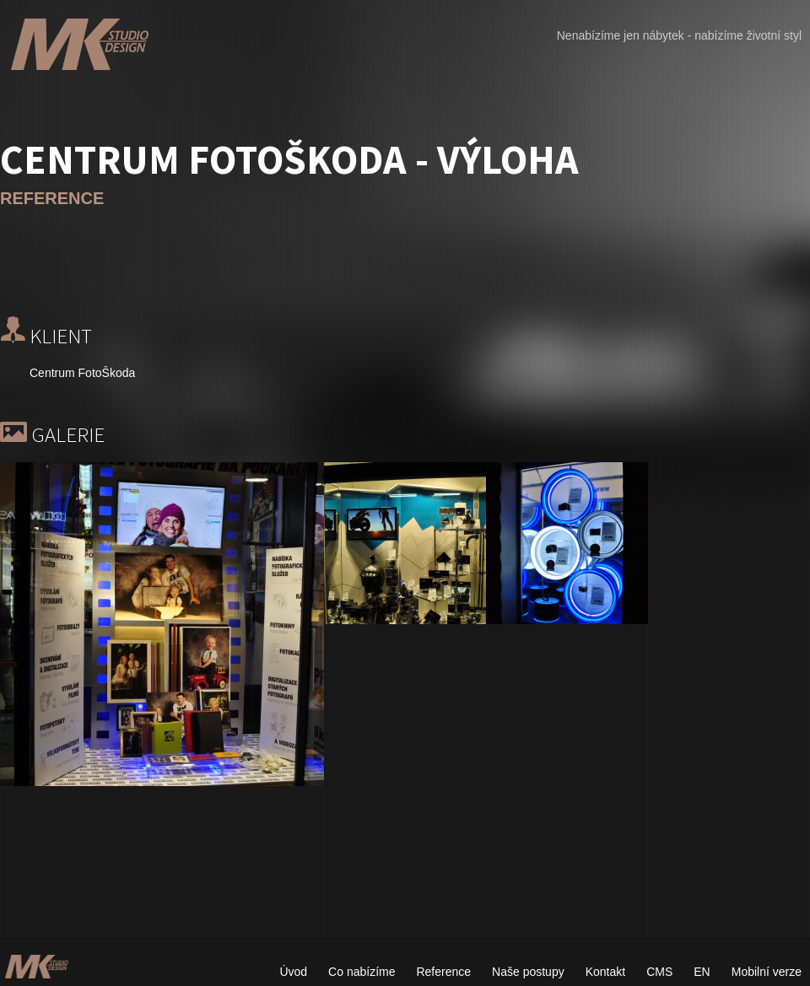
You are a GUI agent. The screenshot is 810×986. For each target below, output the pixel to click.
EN (702, 971)
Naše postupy (528, 971)
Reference (443, 971)
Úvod (293, 971)
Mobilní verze (767, 971)
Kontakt (605, 971)
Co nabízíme (361, 971)
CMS (659, 971)
